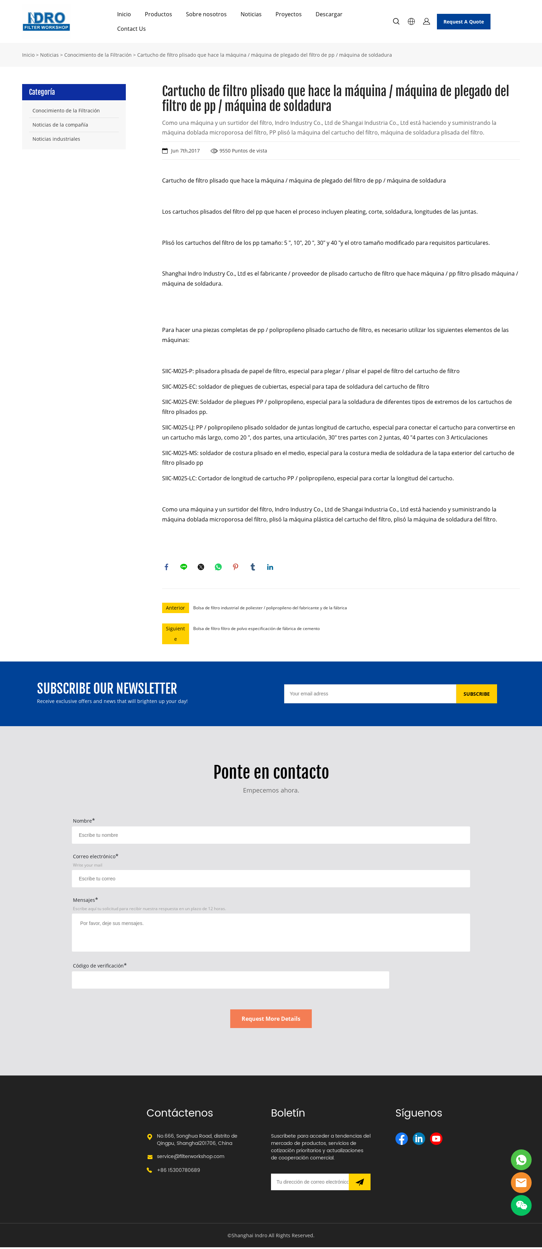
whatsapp (219, 568)
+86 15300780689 (178, 1172)
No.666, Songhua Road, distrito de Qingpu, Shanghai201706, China (197, 1141)
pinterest (236, 568)
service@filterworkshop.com (190, 1158)
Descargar (329, 14)
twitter (202, 568)
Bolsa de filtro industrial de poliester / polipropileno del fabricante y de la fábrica (270, 609)
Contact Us (131, 29)
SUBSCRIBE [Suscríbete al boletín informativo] (477, 695)
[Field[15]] (271, 836)
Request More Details (271, 1020)
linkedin (271, 568)
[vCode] (230, 981)
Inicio (124, 14)
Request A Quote (463, 21)
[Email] (370, 695)
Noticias (251, 14)
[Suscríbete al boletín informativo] (360, 1183)
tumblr (254, 568)
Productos (158, 14)
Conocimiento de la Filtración (98, 55)
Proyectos (288, 14)
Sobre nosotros (206, 14)
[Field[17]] (271, 880)
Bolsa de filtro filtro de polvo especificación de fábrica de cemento (256, 630)
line (184, 568)
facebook (167, 568)
